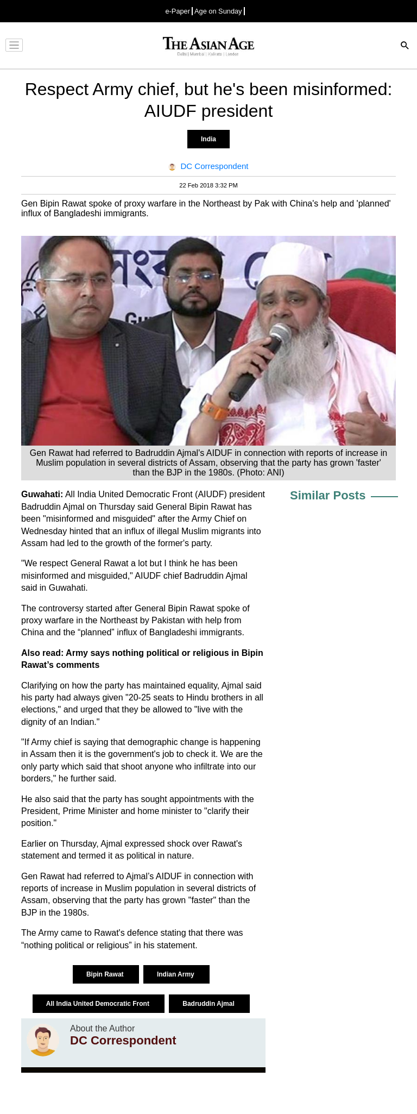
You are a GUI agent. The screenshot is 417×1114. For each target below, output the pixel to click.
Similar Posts (327, 495)
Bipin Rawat (105, 974)
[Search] (405, 46)
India (208, 139)
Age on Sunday (218, 11)
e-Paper (177, 11)
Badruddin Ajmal (209, 1003)
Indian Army (176, 974)
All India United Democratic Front (98, 1003)
